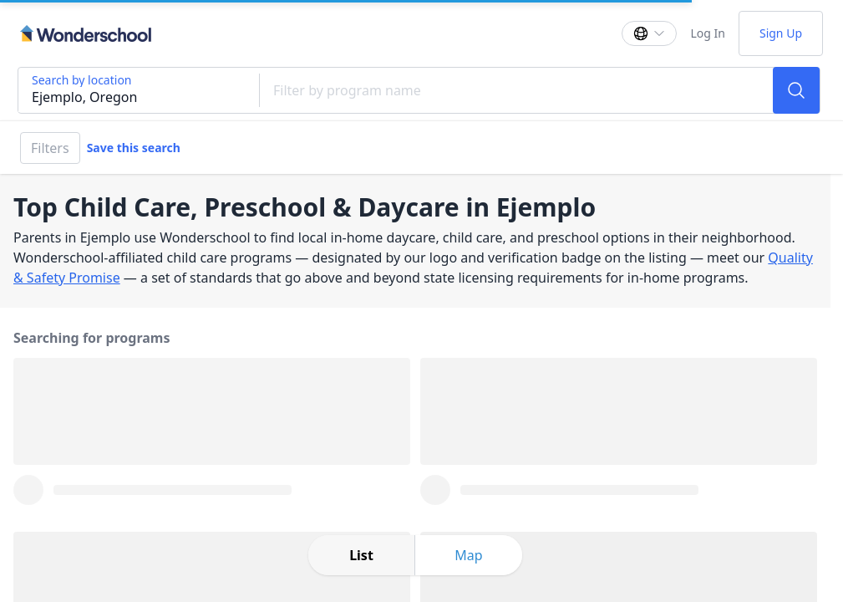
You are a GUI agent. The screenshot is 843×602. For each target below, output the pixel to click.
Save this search (133, 148)
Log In (707, 33)
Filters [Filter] (50, 148)
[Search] (796, 90)
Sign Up (780, 33)
